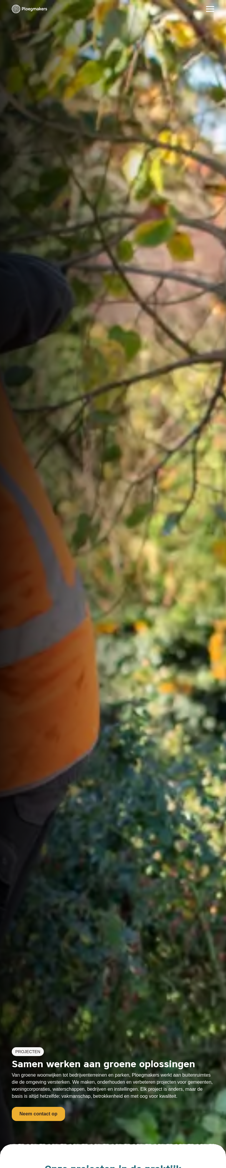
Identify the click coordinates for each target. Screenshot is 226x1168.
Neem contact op (38, 1113)
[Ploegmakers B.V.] (29, 9)
